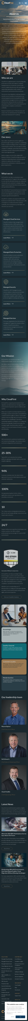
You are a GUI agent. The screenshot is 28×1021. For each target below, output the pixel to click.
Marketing (9, 1013)
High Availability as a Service (6, 975)
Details (12, 1016)
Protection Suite (5, 983)
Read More (7, 848)
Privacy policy (3, 1018)
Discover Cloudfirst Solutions (11, 597)
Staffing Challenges (19, 971)
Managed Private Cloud (6, 961)
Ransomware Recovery (6, 979)
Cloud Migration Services (7, 966)
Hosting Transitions (19, 979)
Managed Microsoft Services (5, 995)
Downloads (17, 990)
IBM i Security (4, 981)
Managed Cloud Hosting (6, 959)
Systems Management (6, 1001)
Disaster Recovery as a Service (6, 971)
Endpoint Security (5, 992)
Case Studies (18, 985)
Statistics (19, 1012)
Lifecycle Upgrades (19, 976)
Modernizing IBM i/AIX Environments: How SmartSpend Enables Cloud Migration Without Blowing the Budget (13, 871)
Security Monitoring (5, 986)
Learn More (6, 238)
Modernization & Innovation (18, 968)
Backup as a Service (5, 968)
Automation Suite (5, 998)
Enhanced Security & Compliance (19, 964)
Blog (16, 987)
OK (20, 1017)
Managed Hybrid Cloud (6, 963)
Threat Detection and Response (6, 989)
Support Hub (18, 995)
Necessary (11, 1012)
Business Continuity (19, 974)
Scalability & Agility (19, 961)
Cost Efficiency (18, 959)
